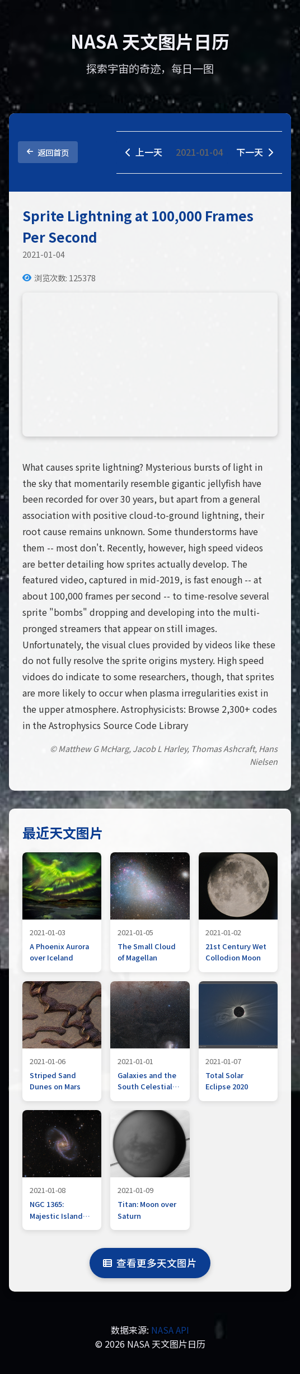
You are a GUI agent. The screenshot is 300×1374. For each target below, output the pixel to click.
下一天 (254, 152)
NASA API (170, 1329)
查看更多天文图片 (150, 1263)
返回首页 (48, 152)
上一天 (143, 152)
